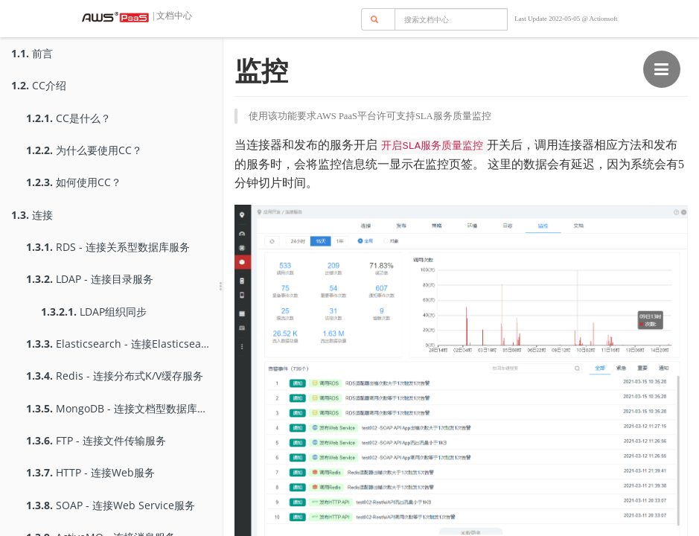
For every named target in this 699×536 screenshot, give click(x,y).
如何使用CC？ (73, 182)
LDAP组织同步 (94, 311)
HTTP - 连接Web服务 (90, 472)
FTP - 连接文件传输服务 (96, 440)
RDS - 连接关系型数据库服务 (108, 247)
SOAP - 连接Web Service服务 (110, 505)
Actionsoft (604, 18)
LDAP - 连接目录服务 (89, 279)
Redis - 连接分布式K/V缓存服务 (114, 375)
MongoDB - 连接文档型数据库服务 (122, 408)
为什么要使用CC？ (84, 150)
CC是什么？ (68, 118)
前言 (32, 53)
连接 (32, 215)
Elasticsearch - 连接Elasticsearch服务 (124, 343)
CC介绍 (38, 85)
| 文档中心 (171, 15)
